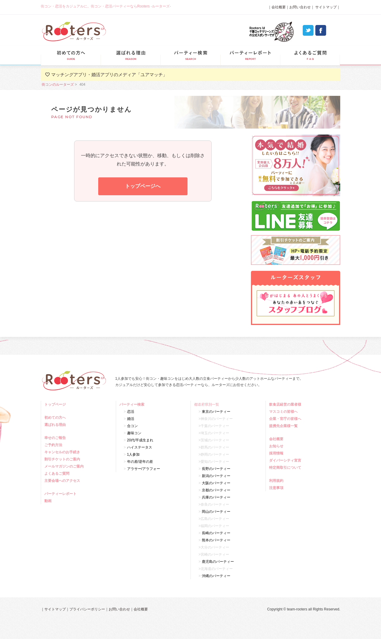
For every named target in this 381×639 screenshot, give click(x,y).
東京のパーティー (216, 412)
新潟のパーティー (216, 476)
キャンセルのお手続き (63, 452)
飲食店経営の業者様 (286, 404)
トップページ (56, 404)
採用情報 (277, 453)
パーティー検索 (190, 55)
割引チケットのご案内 (63, 459)
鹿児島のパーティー (218, 562)
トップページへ (142, 186)
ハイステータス (139, 447)
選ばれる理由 (130, 55)
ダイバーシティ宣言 (286, 460)
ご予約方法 (54, 445)
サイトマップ (325, 7)
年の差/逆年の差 (140, 462)
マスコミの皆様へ (284, 412)
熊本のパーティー (216, 540)
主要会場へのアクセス (63, 481)
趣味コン (134, 433)
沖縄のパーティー (216, 576)
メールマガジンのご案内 (65, 466)
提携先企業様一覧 (284, 426)
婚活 (130, 419)
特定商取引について (286, 467)
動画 (48, 501)
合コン (132, 426)
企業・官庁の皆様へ (286, 419)
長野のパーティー (216, 469)
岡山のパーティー (216, 512)
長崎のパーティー (216, 533)
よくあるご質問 (310, 55)
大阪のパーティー (216, 483)
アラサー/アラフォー (143, 469)
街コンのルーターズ (58, 84)
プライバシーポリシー (87, 609)
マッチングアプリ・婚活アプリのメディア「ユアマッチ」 (109, 74)
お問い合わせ (300, 7)
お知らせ (277, 446)
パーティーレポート (250, 55)
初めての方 (71, 55)
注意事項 (277, 488)
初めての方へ (56, 417)
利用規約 (277, 481)
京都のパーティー (216, 490)
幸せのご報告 (56, 438)
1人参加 (133, 454)
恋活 (130, 412)
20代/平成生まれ (140, 440)
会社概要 (278, 7)
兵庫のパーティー (216, 497)
